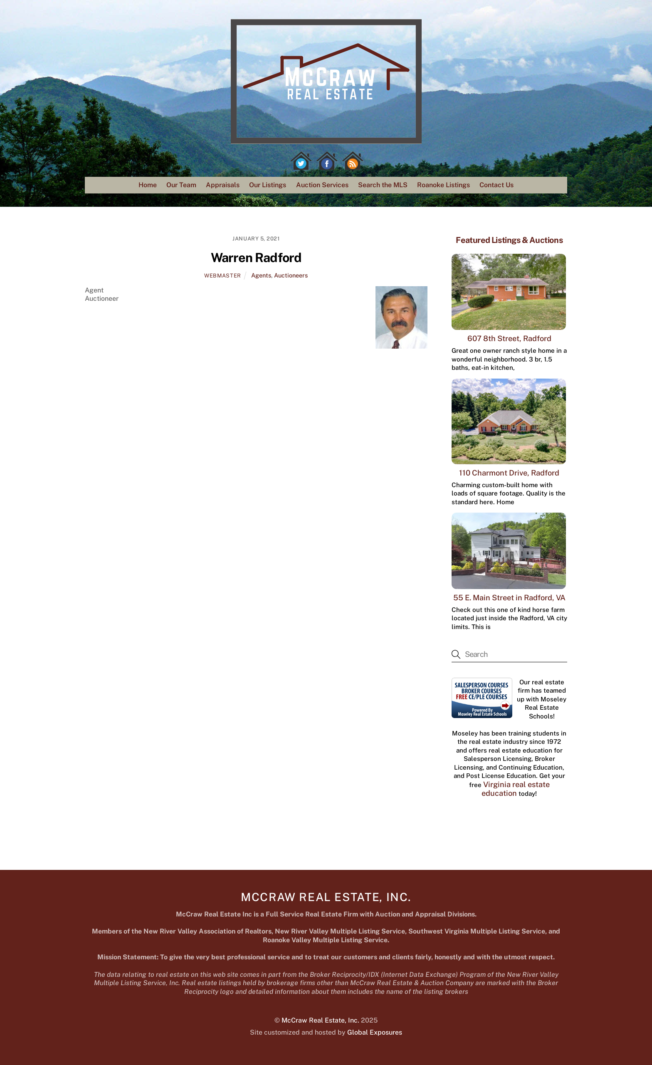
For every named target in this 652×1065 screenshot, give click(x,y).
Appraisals (223, 185)
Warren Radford (256, 257)
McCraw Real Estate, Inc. (320, 1020)
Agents (261, 275)
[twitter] (301, 161)
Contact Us (496, 185)
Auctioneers (291, 275)
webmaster (222, 275)
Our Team (181, 185)
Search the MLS (383, 185)
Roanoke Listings (443, 185)
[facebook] (327, 161)
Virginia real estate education (516, 789)
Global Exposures (374, 1032)
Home (147, 185)
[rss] (352, 161)
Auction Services (322, 185)
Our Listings (267, 185)
